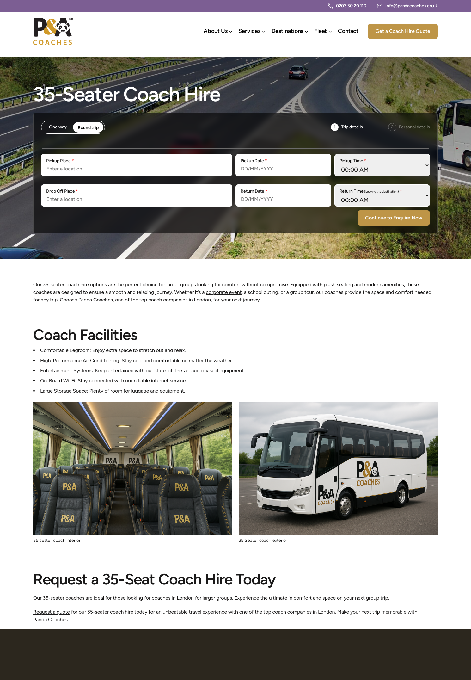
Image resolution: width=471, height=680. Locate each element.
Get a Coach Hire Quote (403, 31)
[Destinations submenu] (306, 31)
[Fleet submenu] (330, 31)
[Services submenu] (264, 31)
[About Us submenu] (230, 31)
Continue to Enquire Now (393, 218)
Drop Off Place (62, 191)
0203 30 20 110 (351, 6)
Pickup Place (60, 161)
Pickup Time (352, 161)
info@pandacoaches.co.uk (411, 6)
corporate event (224, 292)
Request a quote (51, 612)
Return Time (370, 191)
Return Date (254, 191)
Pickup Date (254, 161)
